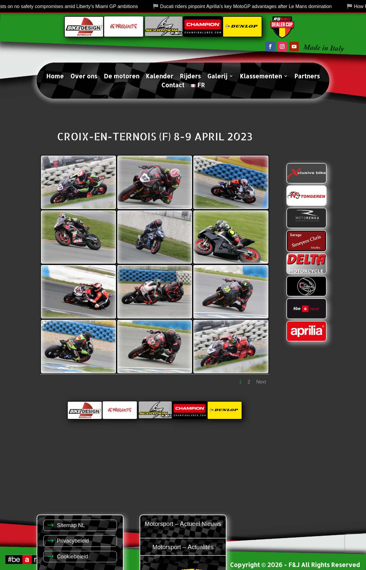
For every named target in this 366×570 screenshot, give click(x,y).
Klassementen (261, 77)
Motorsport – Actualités (183, 546)
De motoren (121, 77)
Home (55, 77)
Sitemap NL (71, 524)
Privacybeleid (73, 540)
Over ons (83, 77)
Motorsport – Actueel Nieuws (183, 523)
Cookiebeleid (72, 556)
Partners (307, 77)
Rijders (190, 77)
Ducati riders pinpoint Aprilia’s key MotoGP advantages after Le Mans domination (251, 6)
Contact (172, 86)
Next (261, 382)
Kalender (159, 77)
